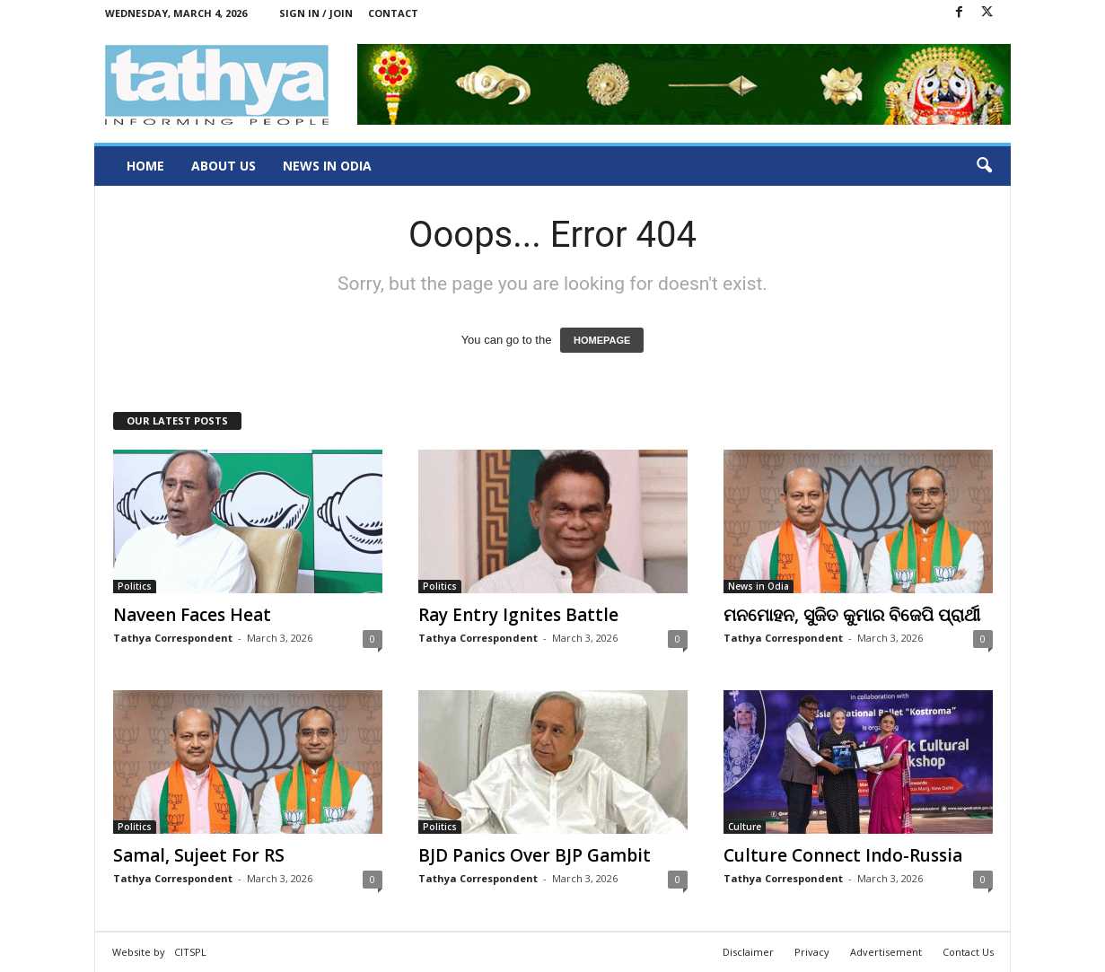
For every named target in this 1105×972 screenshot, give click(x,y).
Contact (393, 13)
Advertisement (886, 952)
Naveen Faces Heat (192, 614)
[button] (984, 166)
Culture (744, 826)
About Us (223, 165)
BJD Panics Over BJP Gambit (534, 855)
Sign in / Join (316, 13)
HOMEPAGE (602, 340)
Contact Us (968, 952)
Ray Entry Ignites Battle (518, 614)
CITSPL (190, 952)
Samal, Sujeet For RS (199, 855)
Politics (135, 586)
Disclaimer (748, 952)
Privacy (811, 952)
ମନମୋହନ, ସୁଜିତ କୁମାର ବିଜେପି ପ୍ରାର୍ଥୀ (852, 614)
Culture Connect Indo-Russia (843, 855)
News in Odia (327, 165)
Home (145, 165)
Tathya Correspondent (172, 637)
